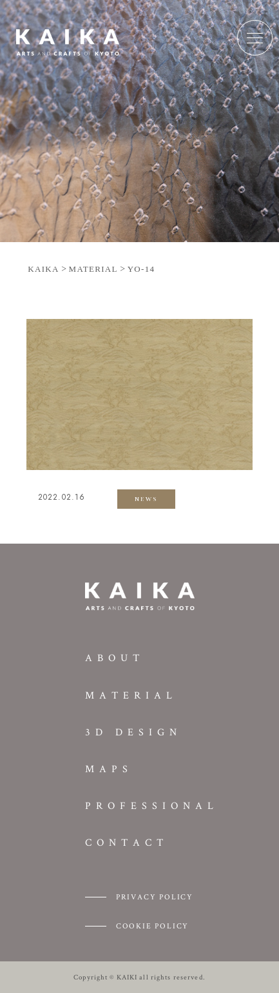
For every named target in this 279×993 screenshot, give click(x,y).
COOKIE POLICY (152, 925)
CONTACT (126, 842)
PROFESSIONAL (151, 805)
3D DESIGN (133, 732)
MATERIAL (131, 695)
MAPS (109, 768)
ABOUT (114, 657)
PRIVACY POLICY (154, 896)
